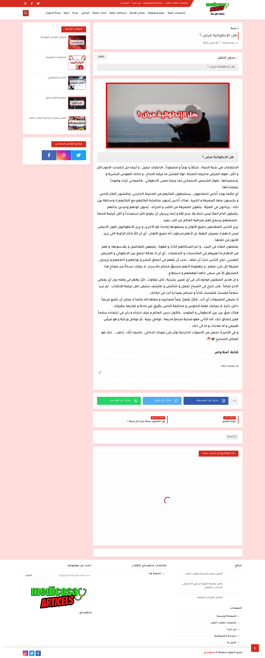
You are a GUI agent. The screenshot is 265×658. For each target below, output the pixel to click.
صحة (75, 13)
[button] (206, 401)
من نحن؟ (136, 3)
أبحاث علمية (99, 13)
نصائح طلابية (137, 13)
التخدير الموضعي (57, 78)
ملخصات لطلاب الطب (176, 3)
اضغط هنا (155, 573)
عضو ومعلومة (156, 13)
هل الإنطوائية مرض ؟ (221, 66)
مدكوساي (209, 652)
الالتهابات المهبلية (56, 57)
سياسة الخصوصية (153, 3)
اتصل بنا (125, 3)
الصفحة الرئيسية (226, 616)
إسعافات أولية (118, 13)
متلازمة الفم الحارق (56, 98)
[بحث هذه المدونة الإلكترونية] (63, 576)
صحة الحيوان (53, 13)
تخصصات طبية (177, 13)
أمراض (85, 13)
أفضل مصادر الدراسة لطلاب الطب (47, 118)
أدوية (66, 13)
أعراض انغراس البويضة (53, 37)
